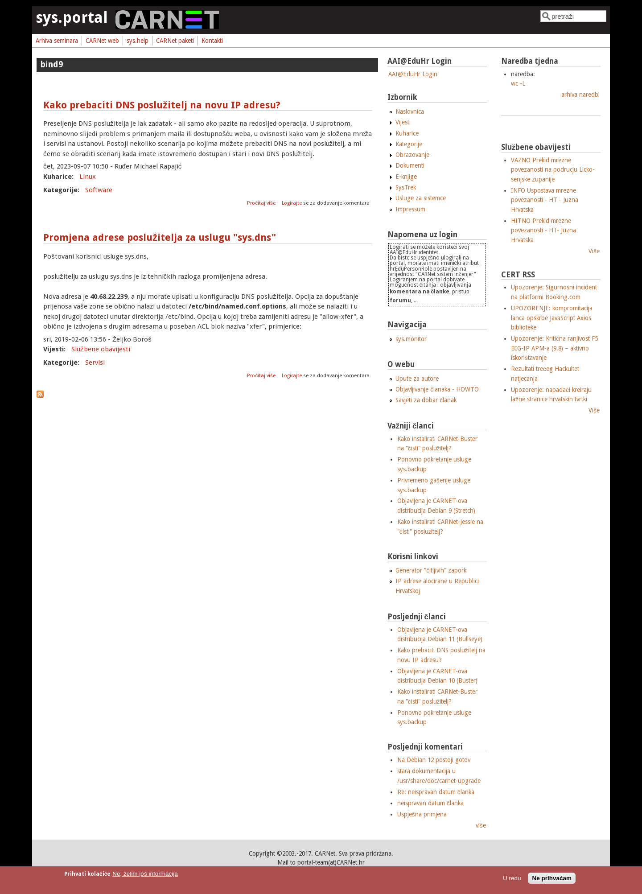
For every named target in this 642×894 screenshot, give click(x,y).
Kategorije (408, 144)
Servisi (95, 362)
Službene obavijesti (100, 349)
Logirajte (292, 203)
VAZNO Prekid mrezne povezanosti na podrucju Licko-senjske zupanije (553, 170)
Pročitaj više (261, 203)
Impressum (410, 209)
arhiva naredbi (580, 94)
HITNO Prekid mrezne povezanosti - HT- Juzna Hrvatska (543, 230)
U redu (512, 878)
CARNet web (102, 40)
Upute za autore (417, 378)
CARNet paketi (175, 40)
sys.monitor (411, 338)
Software (98, 190)
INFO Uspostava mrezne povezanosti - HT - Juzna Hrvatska (544, 200)
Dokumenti (409, 165)
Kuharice (407, 133)
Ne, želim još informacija (144, 873)
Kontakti (212, 40)
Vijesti (403, 122)
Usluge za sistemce (420, 198)
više (481, 825)
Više (594, 251)
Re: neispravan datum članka (435, 791)
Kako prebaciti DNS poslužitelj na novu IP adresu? (161, 105)
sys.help (137, 40)
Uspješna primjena (422, 814)
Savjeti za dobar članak (426, 400)
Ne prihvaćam (552, 878)
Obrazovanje (412, 154)
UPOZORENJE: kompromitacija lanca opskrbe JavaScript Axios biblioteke (552, 318)
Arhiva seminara (57, 40)
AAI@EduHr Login (412, 74)
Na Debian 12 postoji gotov (433, 759)
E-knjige (406, 176)
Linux (87, 177)
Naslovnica (409, 111)
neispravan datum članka (430, 803)
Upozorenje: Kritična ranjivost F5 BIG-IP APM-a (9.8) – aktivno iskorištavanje (554, 348)
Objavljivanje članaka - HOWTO (437, 389)
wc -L (518, 83)
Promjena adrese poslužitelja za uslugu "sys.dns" (159, 237)
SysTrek (405, 187)
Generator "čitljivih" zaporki (431, 570)
